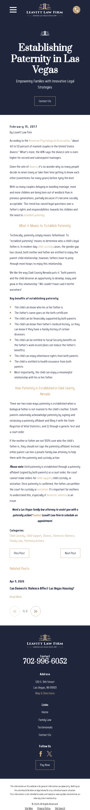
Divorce (47, 535)
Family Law (16, 540)
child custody (45, 246)
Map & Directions (45, 693)
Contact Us (45, 101)
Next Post (70, 553)
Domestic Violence (63, 535)
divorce (33, 166)
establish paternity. (34, 215)
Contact (37, 515)
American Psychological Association (49, 140)
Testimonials (45, 727)
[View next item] (36, 611)
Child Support (34, 535)
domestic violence (57, 495)
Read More (16, 596)
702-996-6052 (45, 661)
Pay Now (45, 764)
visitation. (43, 489)
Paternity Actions (34, 540)
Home (45, 712)
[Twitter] (49, 753)
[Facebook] (40, 753)
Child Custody (17, 535)
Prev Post (19, 553)
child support (44, 478)
